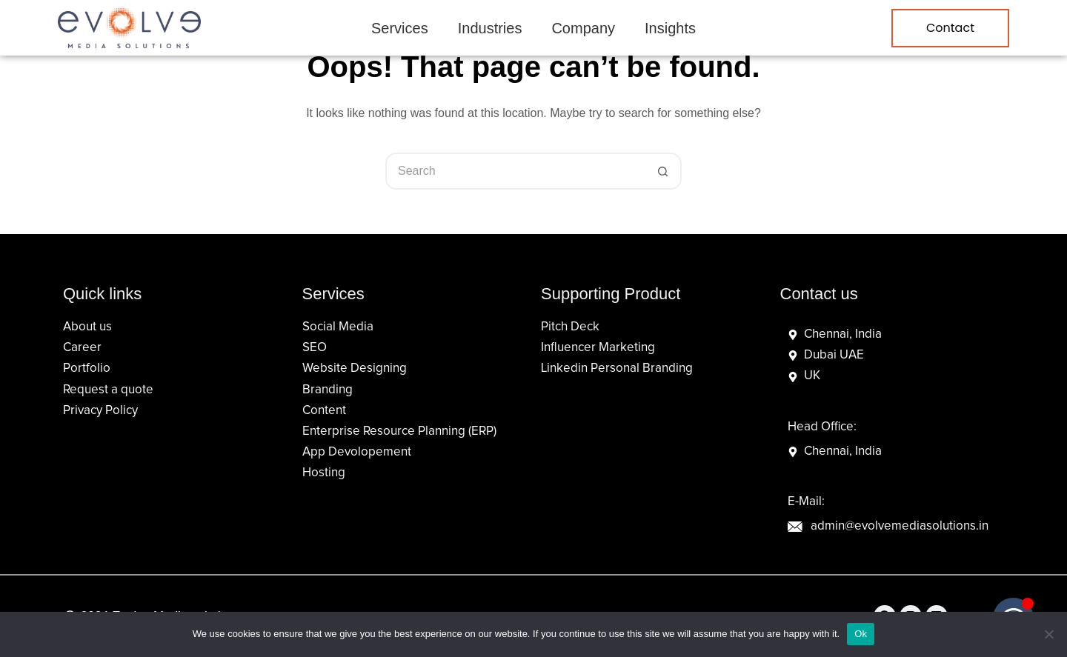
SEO (314, 347)
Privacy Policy (100, 410)
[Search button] (663, 171)
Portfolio (86, 368)
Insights (670, 28)
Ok (860, 633)
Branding (327, 390)
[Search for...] (515, 171)
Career (82, 347)
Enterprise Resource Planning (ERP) (399, 431)
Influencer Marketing (598, 347)
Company (583, 28)
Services (399, 28)
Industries (490, 28)
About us (87, 327)
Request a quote (108, 390)
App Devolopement (356, 452)
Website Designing (354, 368)
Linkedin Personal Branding (617, 368)
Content (324, 410)
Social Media (337, 327)
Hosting (323, 473)
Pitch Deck (570, 327)
